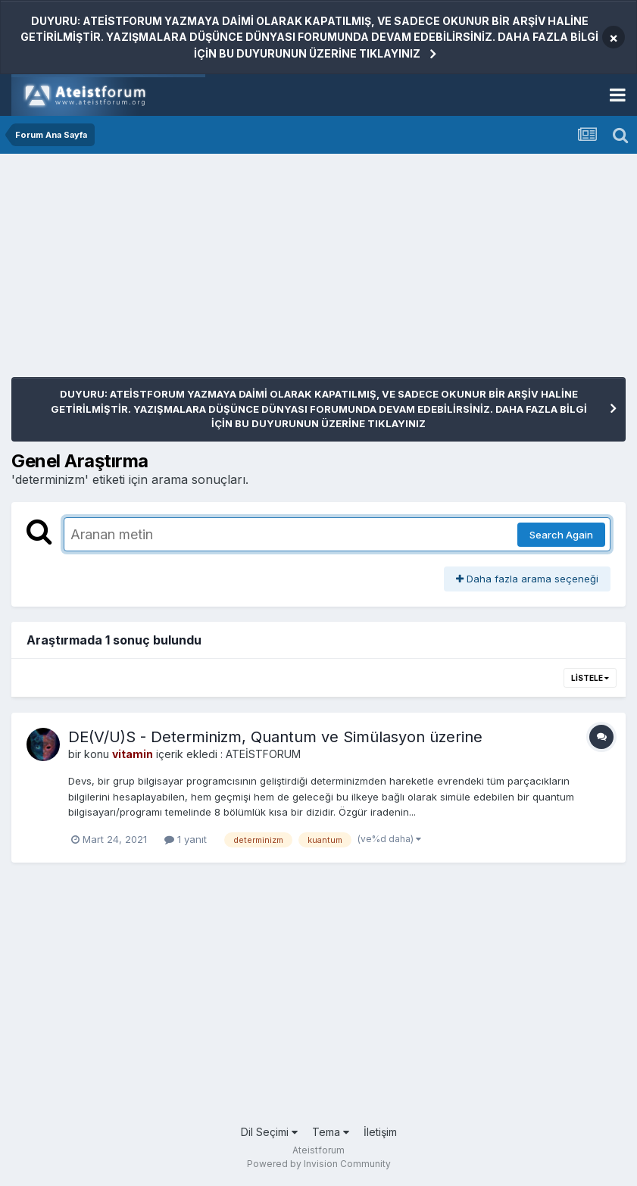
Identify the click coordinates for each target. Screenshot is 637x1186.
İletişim (380, 1131)
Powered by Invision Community (319, 1163)
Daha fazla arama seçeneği (527, 579)
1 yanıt (185, 839)
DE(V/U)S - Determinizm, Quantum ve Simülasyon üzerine (275, 737)
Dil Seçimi (269, 1131)
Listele (590, 677)
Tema (330, 1131)
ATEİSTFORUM (263, 753)
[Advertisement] (188, 271)
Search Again (561, 535)
